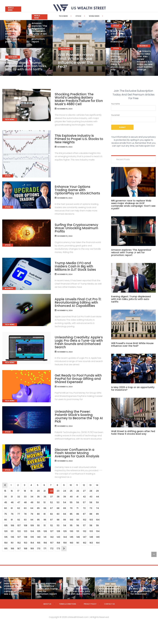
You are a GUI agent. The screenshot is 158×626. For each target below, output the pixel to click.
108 (25, 525)
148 (91, 537)
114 (64, 525)
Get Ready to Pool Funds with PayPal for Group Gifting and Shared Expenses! (78, 378)
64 (31, 508)
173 (58, 548)
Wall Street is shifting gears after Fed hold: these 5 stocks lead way (118, 61)
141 (44, 537)
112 (51, 525)
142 (51, 537)
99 (64, 519)
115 (71, 525)
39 (64, 496)
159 (65, 542)
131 (77, 531)
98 (58, 519)
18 (25, 490)
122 (19, 531)
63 (25, 508)
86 (77, 513)
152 (19, 542)
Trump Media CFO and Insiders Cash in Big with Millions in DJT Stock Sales (75, 266)
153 (25, 542)
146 (78, 537)
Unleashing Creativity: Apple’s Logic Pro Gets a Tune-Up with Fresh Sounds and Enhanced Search (79, 342)
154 (32, 542)
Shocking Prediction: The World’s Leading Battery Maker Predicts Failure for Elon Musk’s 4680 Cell (79, 99)
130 (71, 531)
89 (97, 513)
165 (5, 548)
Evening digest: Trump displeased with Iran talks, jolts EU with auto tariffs (26, 66)
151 (12, 542)
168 (25, 548)
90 (5, 519)
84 (64, 513)
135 (5, 537)
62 (18, 508)
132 (84, 531)
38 (58, 496)
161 (77, 542)
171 (44, 548)
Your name (133, 107)
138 (25, 537)
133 (91, 531)
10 (71, 485)
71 (77, 508)
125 (38, 531)
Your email (133, 118)
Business (103, 16)
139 (32, 537)
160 (71, 542)
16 (12, 490)
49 (31, 502)
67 (51, 508)
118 (90, 525)
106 (12, 525)
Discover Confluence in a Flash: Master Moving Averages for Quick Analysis (77, 452)
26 (77, 490)
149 (97, 537)
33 (25, 496)
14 (97, 485)
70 (71, 508)
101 (77, 519)
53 (58, 502)
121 (12, 531)
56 (77, 502)
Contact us (109, 604)
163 (91, 542)
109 (32, 525)
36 (44, 496)
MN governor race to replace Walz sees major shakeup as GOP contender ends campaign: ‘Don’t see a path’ (133, 204)
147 (84, 537)
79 (31, 513)
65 (38, 508)
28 (90, 490)
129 (65, 531)
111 (44, 525)
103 (91, 519)
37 (51, 496)
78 (25, 513)
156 (45, 542)
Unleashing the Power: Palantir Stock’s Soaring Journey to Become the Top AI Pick (79, 416)
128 (58, 531)
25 (71, 490)
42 (84, 496)
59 (97, 502)
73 (90, 508)
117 (84, 525)
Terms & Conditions (67, 604)
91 (12, 519)
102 (84, 519)
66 (44, 508)
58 (90, 502)
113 (58, 525)
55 (71, 502)
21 (44, 490)
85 (71, 513)
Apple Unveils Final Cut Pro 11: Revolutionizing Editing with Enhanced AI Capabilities (78, 302)
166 (12, 548)
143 (58, 537)
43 (90, 496)
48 (25, 502)
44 (97, 496)
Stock (71, 16)
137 (19, 537)
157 (51, 542)
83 (58, 513)
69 (64, 508)
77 (18, 513)
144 (65, 537)
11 (77, 485)
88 (90, 513)
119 (97, 525)
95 (38, 519)
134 (97, 531)
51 (44, 502)
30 (5, 496)
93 (25, 519)
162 (84, 542)
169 (32, 548)
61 (12, 508)
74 (97, 508)
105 (5, 525)
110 (38, 525)
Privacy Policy (90, 604)
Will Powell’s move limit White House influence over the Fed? (76, 60)
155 (38, 542)
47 (18, 502)
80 (38, 513)
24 (64, 490)
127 (51, 531)
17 (18, 490)
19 (31, 490)
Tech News (55, 16)
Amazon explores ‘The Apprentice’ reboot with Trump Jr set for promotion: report (39, 32)
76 (12, 513)
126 (45, 531)
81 (44, 513)
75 (5, 513)
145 (71, 537)
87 (84, 513)
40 (71, 496)
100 (71, 519)
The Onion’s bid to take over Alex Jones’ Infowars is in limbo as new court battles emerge (144, 60)
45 (5, 502)
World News (86, 16)
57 (84, 502)
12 (84, 485)
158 (58, 542)
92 (18, 519)
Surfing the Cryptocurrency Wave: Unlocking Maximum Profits (76, 228)
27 (84, 490)
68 (58, 508)
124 (32, 531)
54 (64, 502)
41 (77, 496)
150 (5, 542)
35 (38, 496)
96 (44, 519)
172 (51, 548)
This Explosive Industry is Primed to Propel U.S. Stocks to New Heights (79, 138)
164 (97, 542)
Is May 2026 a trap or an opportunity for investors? (118, 36)
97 (51, 519)
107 (19, 525)
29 (97, 490)
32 (18, 496)
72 (84, 508)
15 (5, 490)
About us (47, 604)
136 (12, 537)
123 (25, 531)
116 (77, 525)
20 (38, 490)
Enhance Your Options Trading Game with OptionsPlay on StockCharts (77, 190)
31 (12, 496)
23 (58, 490)
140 (38, 537)
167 (19, 548)
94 (31, 519)
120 (5, 531)
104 (97, 519)
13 (90, 485)
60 (5, 508)
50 (38, 502)
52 (51, 502)
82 (51, 513)
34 (31, 496)
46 (12, 502)
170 (38, 548)
